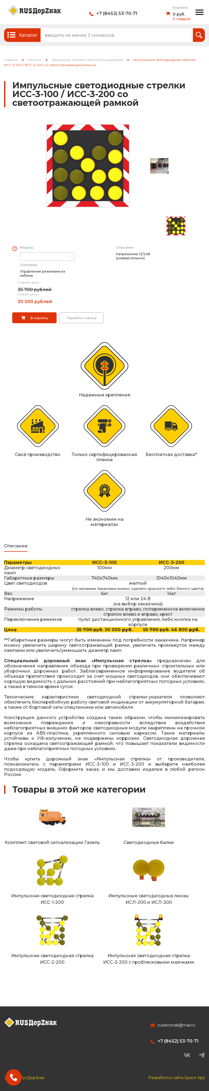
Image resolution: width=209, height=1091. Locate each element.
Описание (125, 247)
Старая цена (28, 282)
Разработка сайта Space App (176, 1077)
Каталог (35, 60)
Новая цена (27, 294)
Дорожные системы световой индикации (87, 60)
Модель (26, 247)
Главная (11, 60)
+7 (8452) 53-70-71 (116, 13)
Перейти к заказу (82, 318)
